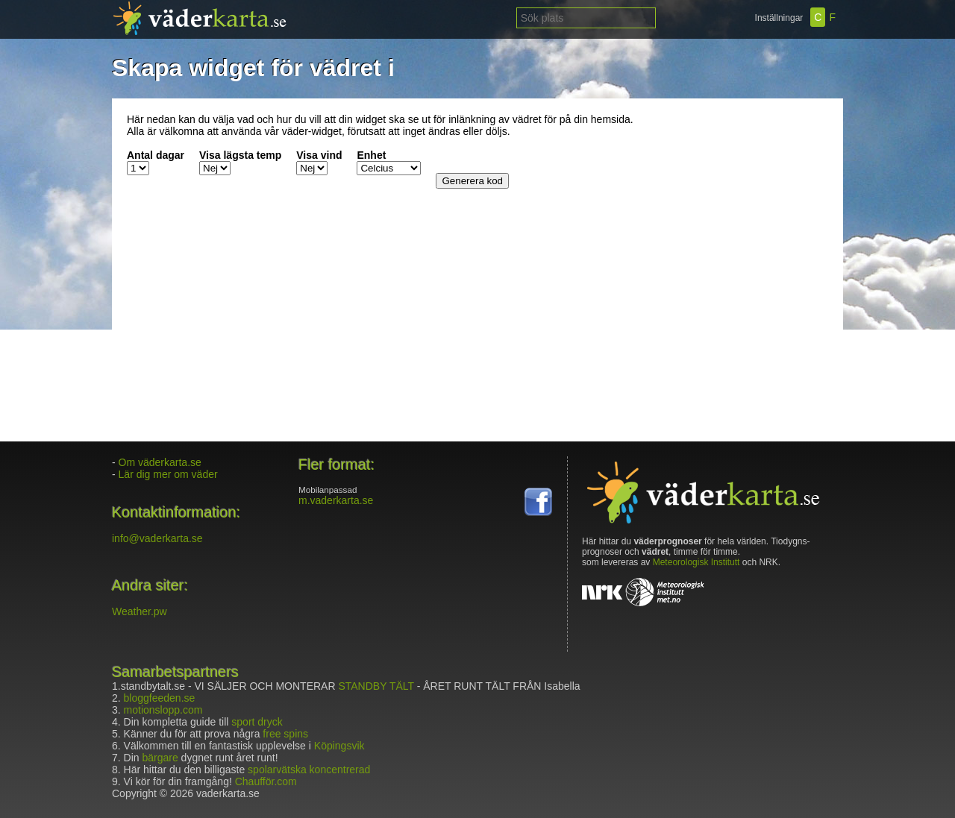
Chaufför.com (266, 781)
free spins (285, 734)
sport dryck (256, 722)
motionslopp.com (163, 710)
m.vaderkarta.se (335, 500)
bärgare (160, 758)
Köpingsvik (339, 746)
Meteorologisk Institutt (696, 562)
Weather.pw (139, 611)
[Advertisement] (735, 206)
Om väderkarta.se (160, 462)
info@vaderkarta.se (157, 538)
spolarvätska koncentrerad (309, 769)
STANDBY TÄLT (375, 686)
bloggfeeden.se (159, 698)
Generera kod (472, 180)
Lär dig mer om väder (168, 474)
